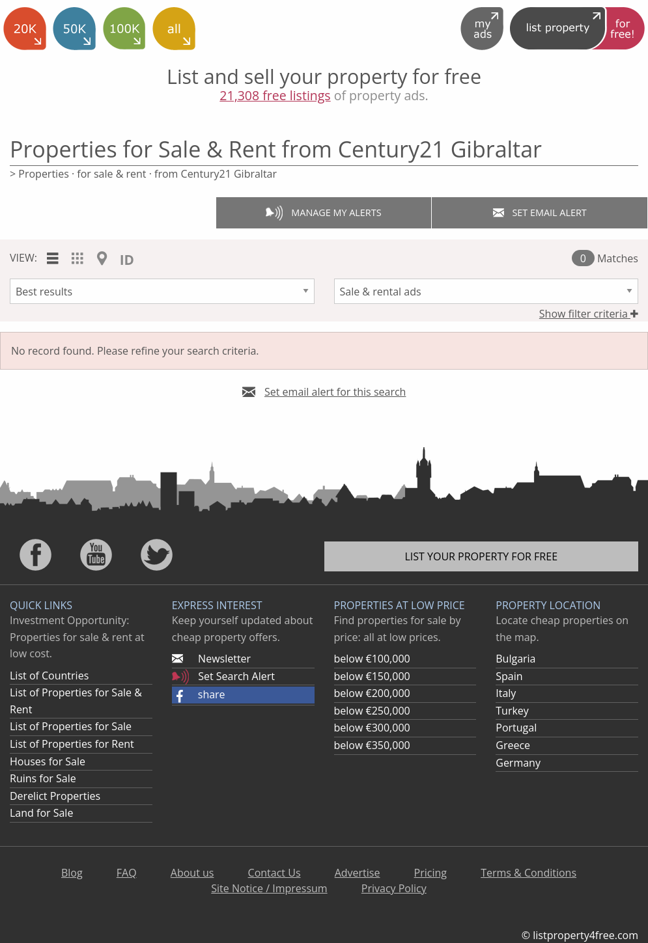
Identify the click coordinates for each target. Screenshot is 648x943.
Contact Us (274, 873)
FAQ (127, 873)
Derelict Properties (55, 796)
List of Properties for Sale (71, 726)
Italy (506, 693)
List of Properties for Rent (72, 744)
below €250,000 (372, 711)
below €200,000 (372, 693)
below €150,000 (372, 676)
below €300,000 (372, 727)
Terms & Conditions (528, 873)
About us (192, 873)
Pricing (430, 873)
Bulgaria (515, 658)
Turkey (512, 711)
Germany (518, 763)
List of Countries (49, 675)
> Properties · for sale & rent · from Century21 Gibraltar (143, 174)
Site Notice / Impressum (269, 888)
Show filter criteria (588, 314)
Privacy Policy (394, 888)
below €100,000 (372, 658)
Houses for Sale (47, 761)
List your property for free (480, 556)
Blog (72, 873)
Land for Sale (41, 813)
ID (127, 260)
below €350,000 (372, 745)
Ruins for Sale (43, 778)
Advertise (357, 873)
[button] (243, 695)
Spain (509, 676)
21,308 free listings (274, 95)
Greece (513, 745)
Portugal (516, 727)
